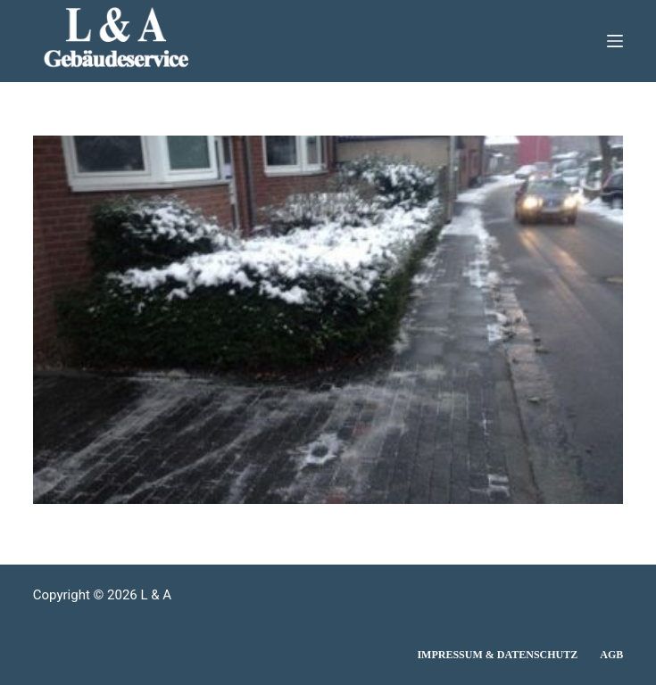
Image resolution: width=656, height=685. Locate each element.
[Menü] (615, 41)
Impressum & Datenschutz (497, 654)
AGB (611, 654)
